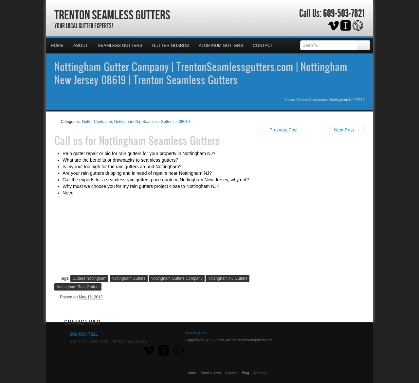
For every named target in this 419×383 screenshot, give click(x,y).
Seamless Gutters (120, 45)
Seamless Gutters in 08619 (166, 121)
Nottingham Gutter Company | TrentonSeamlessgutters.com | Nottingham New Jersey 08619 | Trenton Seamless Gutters (200, 73)
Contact (263, 45)
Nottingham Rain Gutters (78, 287)
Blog (245, 373)
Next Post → (347, 129)
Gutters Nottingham (89, 278)
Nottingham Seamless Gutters (159, 140)
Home (57, 45)
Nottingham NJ (127, 121)
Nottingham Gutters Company (177, 278)
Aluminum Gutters (221, 45)
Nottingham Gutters (129, 278)
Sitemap (259, 373)
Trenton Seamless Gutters (112, 15)
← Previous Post (281, 129)
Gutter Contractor (312, 100)
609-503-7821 (344, 13)
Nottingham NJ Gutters (227, 278)
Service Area (210, 373)
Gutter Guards (170, 45)
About (80, 45)
